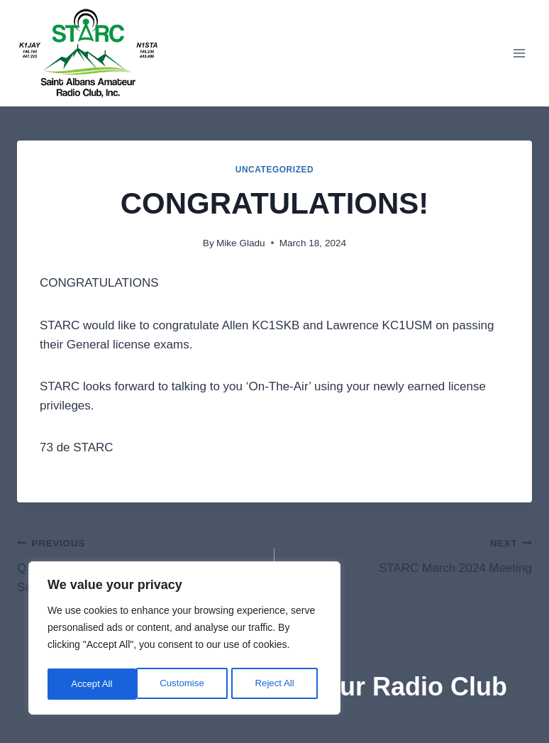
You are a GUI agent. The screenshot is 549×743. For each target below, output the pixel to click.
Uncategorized (274, 170)
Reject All (185, 684)
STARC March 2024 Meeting (409, 554)
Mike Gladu (240, 243)
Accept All (277, 684)
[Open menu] (519, 53)
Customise (93, 684)
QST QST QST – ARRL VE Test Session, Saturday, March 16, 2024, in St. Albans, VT (139, 563)
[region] (184, 640)
